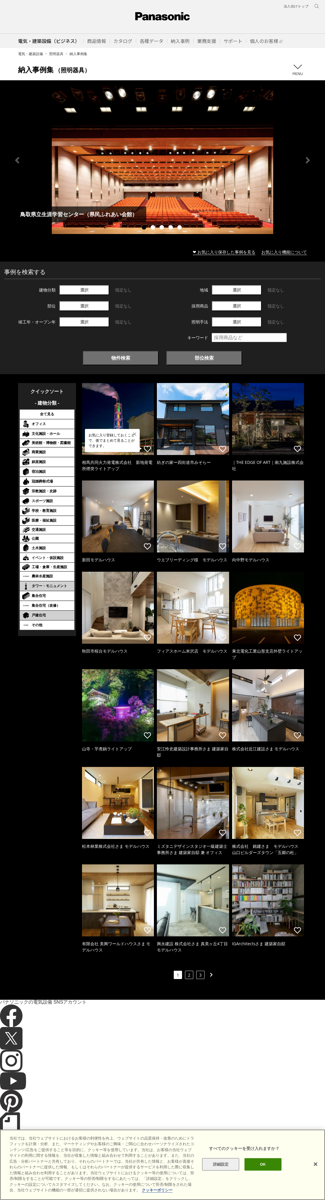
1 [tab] (145, 228)
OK (263, 1172)
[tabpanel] (162, 160)
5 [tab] (180, 228)
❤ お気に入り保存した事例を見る (224, 252)
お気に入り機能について (284, 252)
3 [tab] (162, 228)
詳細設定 (221, 1172)
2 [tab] (154, 228)
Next (308, 160)
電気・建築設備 (30, 53)
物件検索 (120, 358)
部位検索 (204, 358)
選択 (84, 290)
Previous (17, 160)
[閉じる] (315, 1172)
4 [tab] (171, 228)
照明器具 (56, 53)
